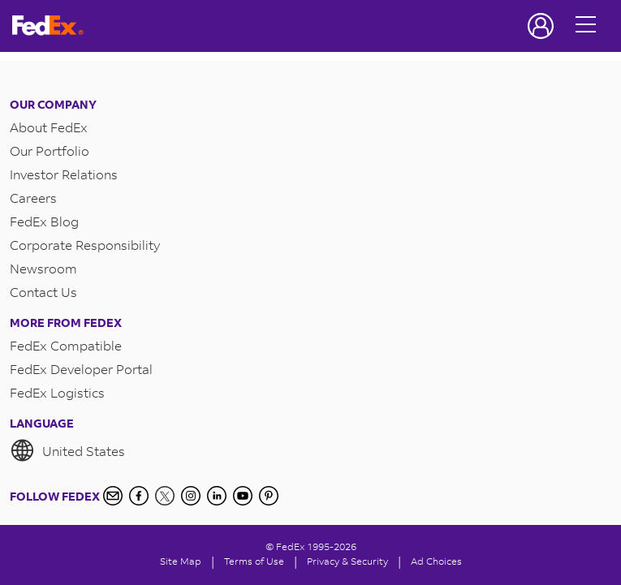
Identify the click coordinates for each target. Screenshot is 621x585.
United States (67, 450)
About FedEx (49, 126)
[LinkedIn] (216, 495)
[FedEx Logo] (48, 25)
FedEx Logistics (57, 392)
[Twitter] (165, 495)
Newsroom (43, 268)
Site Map (180, 561)
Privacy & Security (347, 561)
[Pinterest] (268, 495)
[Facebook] (139, 495)
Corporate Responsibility (85, 244)
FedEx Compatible (66, 345)
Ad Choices (436, 561)
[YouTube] (242, 495)
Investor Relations (64, 174)
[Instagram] (191, 495)
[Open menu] (586, 26)
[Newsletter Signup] (113, 495)
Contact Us (43, 291)
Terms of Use (254, 561)
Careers (33, 197)
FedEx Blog (44, 221)
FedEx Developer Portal (81, 368)
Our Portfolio (49, 150)
